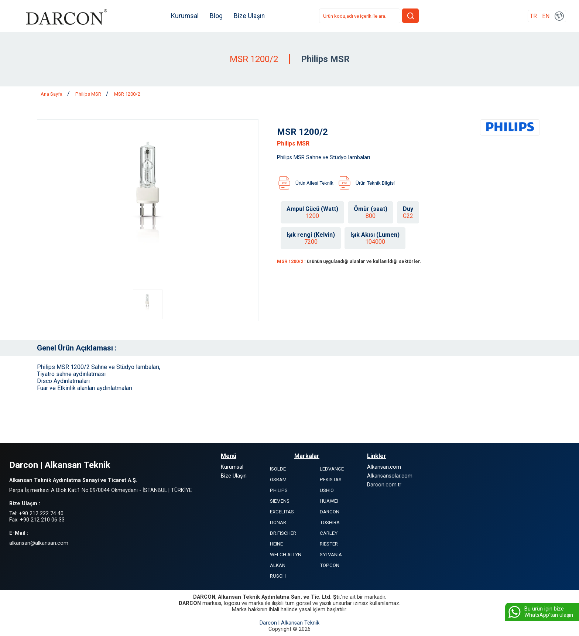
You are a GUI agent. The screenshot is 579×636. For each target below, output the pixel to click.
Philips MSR (88, 94)
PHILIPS (279, 490)
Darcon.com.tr (384, 485)
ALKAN (277, 565)
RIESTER (329, 544)
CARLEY (329, 533)
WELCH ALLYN (285, 554)
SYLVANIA (331, 554)
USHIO (327, 490)
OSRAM (278, 479)
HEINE (276, 544)
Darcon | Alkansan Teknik (289, 623)
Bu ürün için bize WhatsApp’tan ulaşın (540, 612)
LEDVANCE (332, 469)
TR (533, 16)
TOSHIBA (330, 522)
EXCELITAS (282, 511)
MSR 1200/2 (127, 94)
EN (545, 16)
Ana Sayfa (52, 94)
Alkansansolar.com (389, 476)
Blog (216, 16)
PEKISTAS (331, 479)
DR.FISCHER (283, 533)
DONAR (278, 522)
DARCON (329, 511)
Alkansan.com (384, 467)
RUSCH (278, 576)
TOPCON (329, 565)
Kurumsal (185, 16)
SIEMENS (280, 501)
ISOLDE (278, 469)
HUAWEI (329, 501)
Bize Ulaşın (249, 16)
